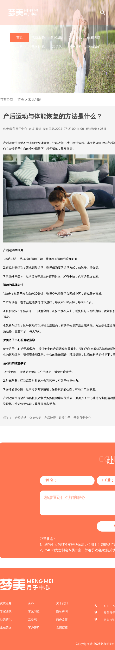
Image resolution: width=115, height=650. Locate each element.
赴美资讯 (75, 37)
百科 (19, 46)
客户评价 (75, 46)
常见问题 (38, 46)
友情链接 (62, 627)
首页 (19, 37)
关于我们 (62, 603)
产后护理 (50, 417)
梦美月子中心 (82, 417)
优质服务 (38, 37)
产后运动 (20, 417)
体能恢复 (35, 417)
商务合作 (62, 619)
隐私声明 (62, 611)
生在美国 (94, 37)
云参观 (57, 46)
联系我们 (94, 46)
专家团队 (56, 37)
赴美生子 (64, 417)
